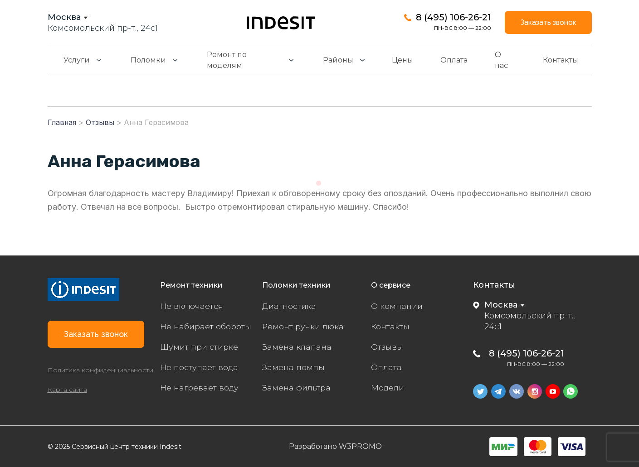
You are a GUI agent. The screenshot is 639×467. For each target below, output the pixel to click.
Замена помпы (293, 367)
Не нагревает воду (199, 388)
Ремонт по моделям (227, 60)
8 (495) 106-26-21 (450, 17)
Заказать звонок (547, 22)
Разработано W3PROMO (335, 446)
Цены (402, 60)
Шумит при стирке (199, 347)
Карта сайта (67, 392)
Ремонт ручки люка (304, 327)
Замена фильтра (297, 388)
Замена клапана (297, 347)
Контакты (560, 60)
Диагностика (289, 306)
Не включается (192, 306)
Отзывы (387, 347)
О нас (501, 60)
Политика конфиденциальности (100, 373)
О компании (397, 306)
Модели (388, 388)
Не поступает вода (199, 367)
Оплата (454, 60)
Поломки (148, 60)
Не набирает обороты (206, 327)
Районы (338, 60)
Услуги (76, 60)
